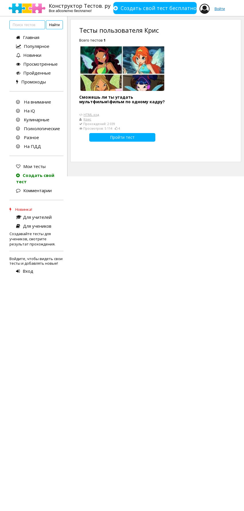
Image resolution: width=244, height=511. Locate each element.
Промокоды (31, 82)
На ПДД (28, 146)
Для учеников (33, 226)
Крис (87, 119)
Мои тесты (31, 166)
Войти (219, 9)
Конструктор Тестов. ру (80, 7)
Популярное (32, 46)
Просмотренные (37, 64)
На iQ (25, 111)
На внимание (33, 102)
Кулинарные (32, 119)
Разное (27, 137)
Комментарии (34, 190)
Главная (27, 37)
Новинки (28, 55)
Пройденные (33, 73)
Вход (24, 271)
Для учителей (34, 217)
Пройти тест (122, 137)
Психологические (38, 128)
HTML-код (91, 114)
